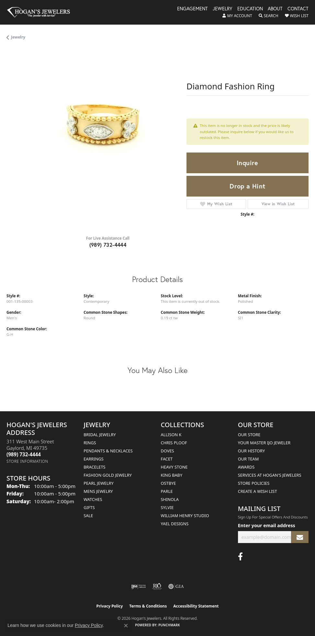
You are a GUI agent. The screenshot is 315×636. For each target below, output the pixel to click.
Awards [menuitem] (246, 467)
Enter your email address (266, 525)
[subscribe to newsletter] (300, 537)
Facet (167, 459)
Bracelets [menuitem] (94, 467)
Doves (167, 451)
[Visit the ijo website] (138, 586)
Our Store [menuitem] (249, 434)
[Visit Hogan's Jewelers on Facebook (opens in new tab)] (240, 557)
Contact (298, 9)
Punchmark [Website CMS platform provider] (169, 625)
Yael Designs (175, 524)
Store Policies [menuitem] (254, 483)
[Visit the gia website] (176, 586)
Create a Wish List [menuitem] (257, 491)
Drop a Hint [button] (247, 186)
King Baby (172, 475)
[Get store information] (27, 461)
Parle (167, 491)
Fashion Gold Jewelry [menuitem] (108, 475)
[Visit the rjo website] (157, 586)
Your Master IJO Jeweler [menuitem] (264, 443)
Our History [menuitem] (251, 451)
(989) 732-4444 (108, 244)
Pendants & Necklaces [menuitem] (108, 451)
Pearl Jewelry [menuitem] (99, 483)
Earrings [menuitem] (94, 459)
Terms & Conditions (148, 606)
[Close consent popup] (126, 626)
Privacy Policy (109, 606)
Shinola (170, 499)
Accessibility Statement (196, 606)
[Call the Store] (23, 454)
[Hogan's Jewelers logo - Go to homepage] (41, 12)
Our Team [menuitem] (248, 459)
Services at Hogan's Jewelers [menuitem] (269, 475)
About (275, 9)
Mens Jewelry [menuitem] (98, 491)
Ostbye (168, 483)
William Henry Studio (185, 515)
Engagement (192, 9)
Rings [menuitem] (90, 443)
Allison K (171, 434)
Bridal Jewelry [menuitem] (100, 434)
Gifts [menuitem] (89, 507)
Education (250, 9)
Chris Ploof (174, 443)
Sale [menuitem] (88, 515)
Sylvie (167, 507)
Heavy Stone (174, 467)
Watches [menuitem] (93, 499)
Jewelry (222, 9)
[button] (237, 16)
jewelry (18, 37)
